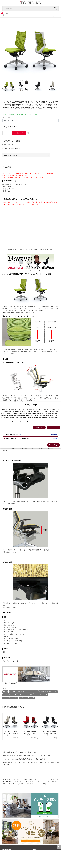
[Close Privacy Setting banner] (58, 405)
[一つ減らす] (10, 134)
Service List (21, 434)
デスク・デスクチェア (29, 779)
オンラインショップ (14, 779)
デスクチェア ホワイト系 (26, 697)
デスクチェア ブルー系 (9, 694)
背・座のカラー (6, 117)
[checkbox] (55, 438)
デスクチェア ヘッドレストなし (48, 691)
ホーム (4, 779)
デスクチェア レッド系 (40, 694)
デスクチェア (42, 779)
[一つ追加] (10, 132)
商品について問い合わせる (11, 155)
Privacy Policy (4, 423)
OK (54, 427)
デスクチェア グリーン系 (25, 694)
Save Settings (53, 445)
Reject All (39, 427)
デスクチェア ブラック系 (10, 697)
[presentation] (2, 88)
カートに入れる (19, 133)
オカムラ (5, 691)
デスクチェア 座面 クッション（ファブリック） (23, 691)
